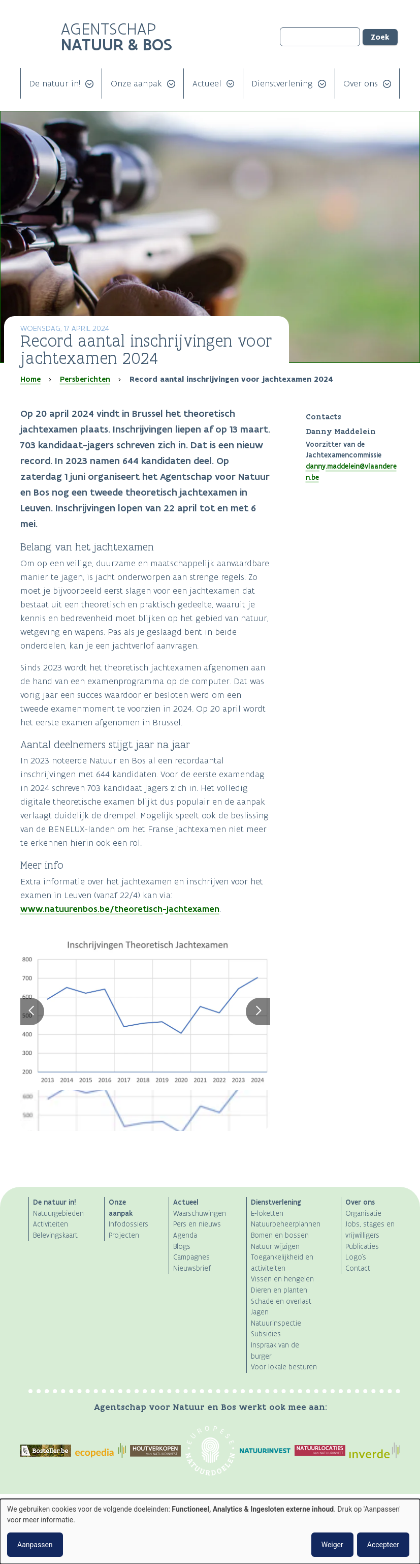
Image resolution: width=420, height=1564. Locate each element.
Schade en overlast (281, 1301)
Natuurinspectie (276, 1323)
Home (30, 379)
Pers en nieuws (197, 1224)
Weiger (332, 1545)
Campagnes (191, 1257)
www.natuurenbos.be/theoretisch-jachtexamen (119, 908)
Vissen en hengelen (282, 1279)
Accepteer (383, 1545)
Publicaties (362, 1246)
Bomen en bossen (280, 1235)
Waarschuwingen (199, 1213)
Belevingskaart (55, 1235)
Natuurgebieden (58, 1213)
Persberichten (85, 379)
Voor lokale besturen (284, 1367)
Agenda (185, 1235)
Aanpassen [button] (35, 1545)
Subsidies (266, 1334)
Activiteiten (50, 1224)
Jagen (260, 1312)
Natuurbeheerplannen (285, 1224)
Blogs (181, 1246)
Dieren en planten (279, 1290)
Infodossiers (128, 1224)
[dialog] (210, 1531)
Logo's (355, 1257)
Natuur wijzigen (275, 1246)
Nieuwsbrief (192, 1268)
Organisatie (363, 1213)
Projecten (124, 1235)
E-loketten (267, 1213)
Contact (357, 1268)
